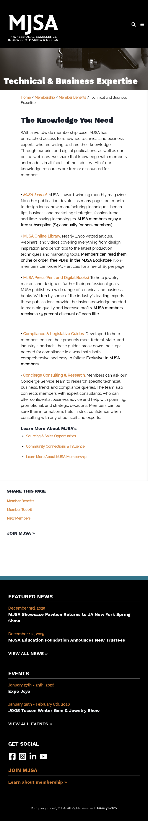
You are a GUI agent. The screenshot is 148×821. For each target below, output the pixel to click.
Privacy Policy (107, 808)
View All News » (28, 653)
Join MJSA (22, 770)
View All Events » (30, 723)
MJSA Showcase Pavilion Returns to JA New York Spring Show (74, 614)
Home (26, 97)
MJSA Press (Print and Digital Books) (56, 277)
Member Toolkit (19, 510)
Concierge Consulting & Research (54, 375)
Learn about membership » (37, 782)
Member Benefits (72, 97)
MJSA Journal (35, 194)
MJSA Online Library (41, 236)
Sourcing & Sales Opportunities (51, 436)
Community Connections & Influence (55, 446)
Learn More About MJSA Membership (56, 457)
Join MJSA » (21, 533)
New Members (19, 518)
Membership (45, 97)
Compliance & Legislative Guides (53, 333)
